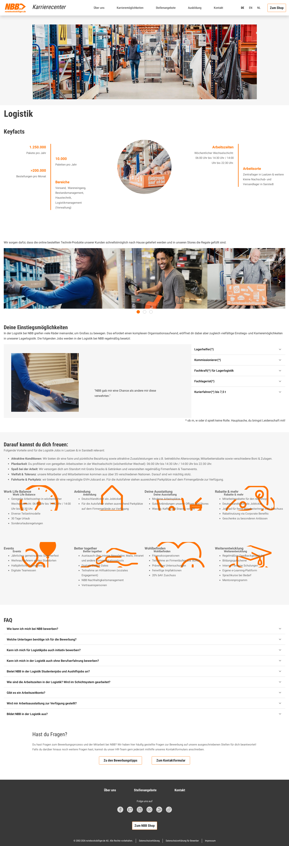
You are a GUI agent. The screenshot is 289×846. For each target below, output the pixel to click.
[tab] (138, 312)
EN (250, 8)
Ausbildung (194, 8)
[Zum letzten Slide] (9, 281)
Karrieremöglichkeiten (130, 8)
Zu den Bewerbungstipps (120, 760)
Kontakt (218, 8)
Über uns (99, 8)
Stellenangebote (166, 8)
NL (259, 8)
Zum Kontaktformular (170, 760)
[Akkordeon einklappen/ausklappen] (238, 349)
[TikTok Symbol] (169, 810)
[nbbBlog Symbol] (159, 810)
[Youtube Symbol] (149, 810)
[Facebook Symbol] (120, 810)
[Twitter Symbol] (130, 810)
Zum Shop (277, 8)
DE (242, 8)
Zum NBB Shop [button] (144, 826)
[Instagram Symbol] (140, 810)
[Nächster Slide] (280, 281)
